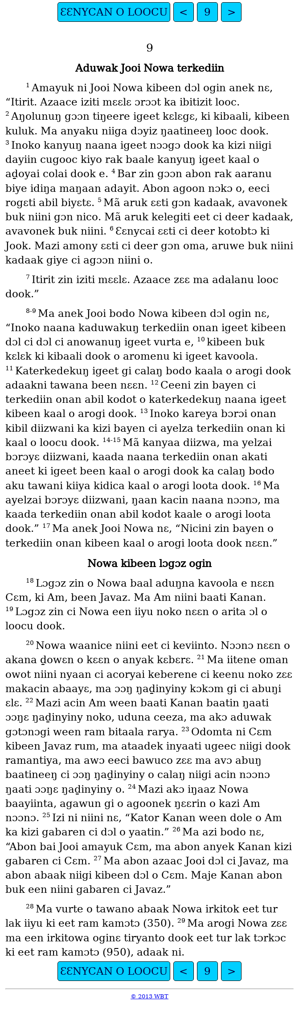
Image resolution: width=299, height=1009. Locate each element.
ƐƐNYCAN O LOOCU (114, 12)
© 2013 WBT (149, 996)
